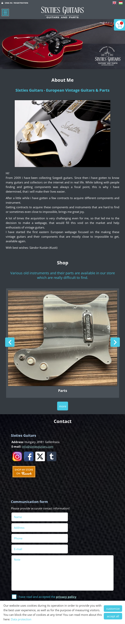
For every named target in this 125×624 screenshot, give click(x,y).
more (62, 404)
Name (24, 514)
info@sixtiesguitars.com (37, 444)
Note (18, 535)
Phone (24, 524)
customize (113, 608)
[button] (114, 341)
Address (71, 514)
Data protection (21, 619)
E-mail (75, 524)
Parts (62, 388)
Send (16, 584)
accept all (113, 616)
